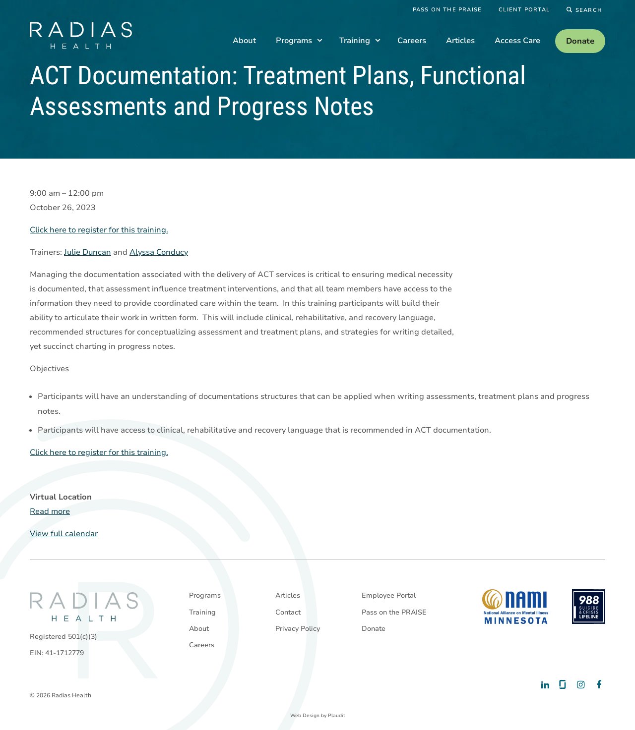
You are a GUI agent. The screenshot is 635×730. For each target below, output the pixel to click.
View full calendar (64, 534)
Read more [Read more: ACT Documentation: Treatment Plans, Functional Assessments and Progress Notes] (50, 511)
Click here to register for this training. (99, 230)
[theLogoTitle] (81, 35)
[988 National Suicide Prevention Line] (588, 606)
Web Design (304, 715)
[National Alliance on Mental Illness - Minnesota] (515, 606)
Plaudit (336, 715)
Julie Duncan (87, 252)
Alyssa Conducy (158, 252)
